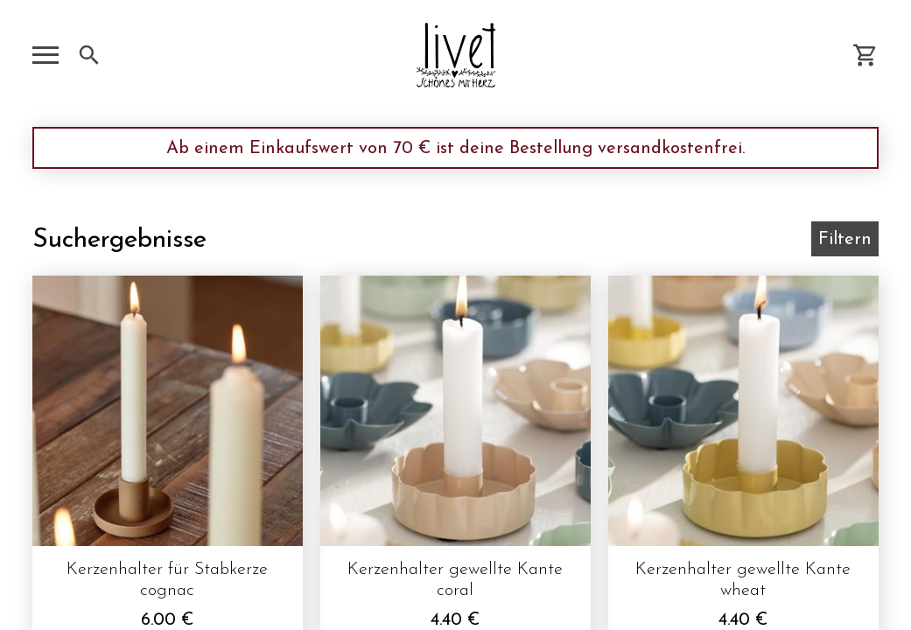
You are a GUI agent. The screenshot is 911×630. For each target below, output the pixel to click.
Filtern (845, 239)
